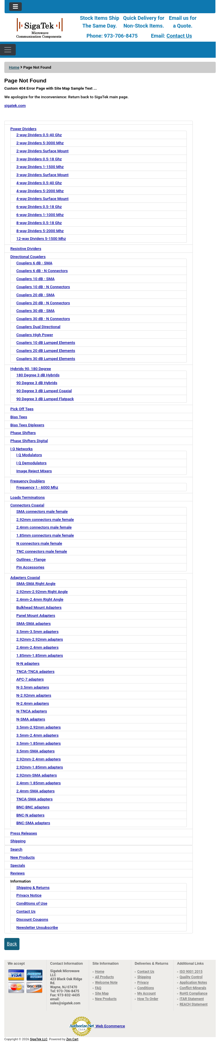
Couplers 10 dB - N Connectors (43, 286)
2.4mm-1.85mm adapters (38, 783)
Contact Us (179, 36)
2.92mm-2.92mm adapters (39, 639)
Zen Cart (72, 1039)
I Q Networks (21, 448)
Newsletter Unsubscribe (37, 927)
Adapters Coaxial (25, 577)
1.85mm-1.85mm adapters (39, 655)
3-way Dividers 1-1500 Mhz (40, 166)
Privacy (143, 983)
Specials (17, 865)
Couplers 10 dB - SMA (35, 278)
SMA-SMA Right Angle (36, 583)
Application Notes (193, 983)
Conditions (145, 988)
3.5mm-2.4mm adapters (37, 735)
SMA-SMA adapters (33, 623)
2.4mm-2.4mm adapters (37, 647)
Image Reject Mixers (34, 471)
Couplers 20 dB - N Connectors (43, 303)
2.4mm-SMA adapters (35, 791)
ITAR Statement (192, 999)
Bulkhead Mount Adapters (39, 607)
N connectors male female (39, 543)
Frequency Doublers (27, 481)
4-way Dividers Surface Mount (42, 198)
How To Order (147, 999)
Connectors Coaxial (27, 505)
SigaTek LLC (39, 1039)
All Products (104, 977)
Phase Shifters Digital (29, 440)
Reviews (17, 873)
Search (16, 849)
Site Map (102, 993)
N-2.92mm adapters (33, 695)
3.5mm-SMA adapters (35, 751)
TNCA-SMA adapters (34, 799)
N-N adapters (28, 663)
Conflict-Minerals (193, 988)
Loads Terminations (27, 497)
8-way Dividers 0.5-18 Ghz (39, 222)
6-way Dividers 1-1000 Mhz (40, 214)
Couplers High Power (34, 334)
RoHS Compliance (193, 993)
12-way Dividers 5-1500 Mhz (41, 238)
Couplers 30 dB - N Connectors (43, 318)
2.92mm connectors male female (45, 519)
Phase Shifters (23, 432)
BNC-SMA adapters (33, 822)
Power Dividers (23, 128)
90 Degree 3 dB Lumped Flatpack (45, 398)
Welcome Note (106, 983)
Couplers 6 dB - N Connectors (42, 270)
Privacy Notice (29, 895)
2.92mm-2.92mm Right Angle (42, 591)
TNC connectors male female (41, 551)
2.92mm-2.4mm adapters (38, 759)
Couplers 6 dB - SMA (34, 263)
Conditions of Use (31, 903)
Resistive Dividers (25, 248)
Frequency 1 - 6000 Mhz (37, 487)
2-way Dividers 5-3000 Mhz (40, 142)
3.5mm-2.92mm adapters (38, 727)
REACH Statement (194, 1004)
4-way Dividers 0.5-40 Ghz (39, 182)
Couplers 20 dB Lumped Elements (45, 350)
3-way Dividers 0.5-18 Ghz (39, 159)
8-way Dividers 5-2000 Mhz (40, 230)
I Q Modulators (29, 454)
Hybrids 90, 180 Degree (30, 368)
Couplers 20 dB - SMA (35, 294)
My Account (146, 993)
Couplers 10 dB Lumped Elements (45, 342)
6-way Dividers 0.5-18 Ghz (39, 206)
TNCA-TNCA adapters (35, 671)
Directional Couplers (28, 256)
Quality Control (191, 977)
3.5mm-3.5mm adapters (37, 631)
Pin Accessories (30, 567)
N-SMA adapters (30, 719)
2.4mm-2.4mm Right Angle (39, 599)
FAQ (98, 988)
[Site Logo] (39, 27)
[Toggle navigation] (15, 6)
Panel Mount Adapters (35, 615)
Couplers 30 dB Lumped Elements (45, 358)
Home (14, 67)
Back (12, 944)
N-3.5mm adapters (32, 687)
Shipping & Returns (33, 887)
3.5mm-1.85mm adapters (38, 743)
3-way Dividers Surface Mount (42, 174)
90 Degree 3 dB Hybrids (36, 382)
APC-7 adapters (30, 679)
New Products (22, 857)
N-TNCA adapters (31, 711)
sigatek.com (15, 105)
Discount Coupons (32, 919)
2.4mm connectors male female (44, 527)
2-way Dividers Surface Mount (42, 151)
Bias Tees (18, 417)
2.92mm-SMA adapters (36, 775)
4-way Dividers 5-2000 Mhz (40, 190)
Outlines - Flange (31, 559)
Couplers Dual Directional (38, 326)
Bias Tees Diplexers (27, 425)
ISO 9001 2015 (191, 972)
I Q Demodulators (31, 463)
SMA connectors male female (42, 511)
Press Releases (23, 833)
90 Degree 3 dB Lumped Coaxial (44, 390)
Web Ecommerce (110, 1026)
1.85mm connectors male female (45, 535)
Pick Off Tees (22, 409)
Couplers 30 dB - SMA (35, 310)
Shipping (17, 841)
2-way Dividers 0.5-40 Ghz (39, 134)
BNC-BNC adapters (33, 807)
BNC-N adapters (30, 815)
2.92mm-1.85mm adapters (39, 767)
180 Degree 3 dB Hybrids (38, 375)
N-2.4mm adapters (32, 703)
